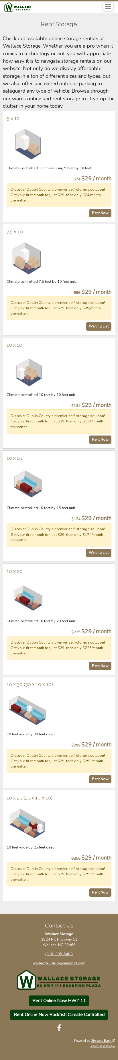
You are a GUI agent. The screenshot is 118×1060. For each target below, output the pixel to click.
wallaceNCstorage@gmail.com (59, 963)
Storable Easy (103, 1041)
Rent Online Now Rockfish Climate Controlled (59, 1015)
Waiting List (99, 326)
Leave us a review (102, 1046)
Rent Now (100, 212)
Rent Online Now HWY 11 (59, 1001)
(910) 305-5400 (59, 954)
